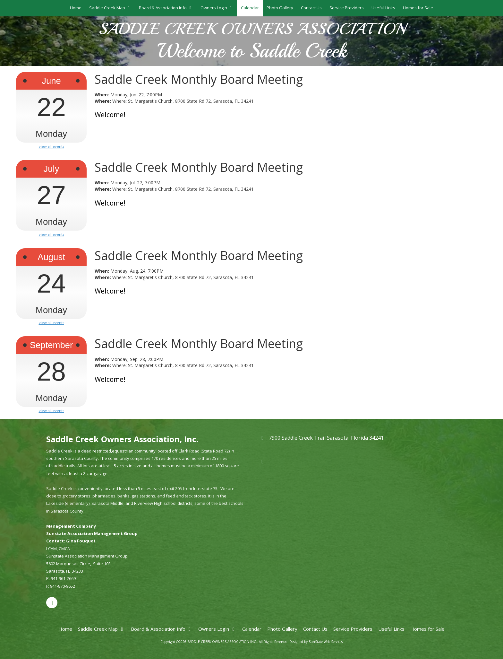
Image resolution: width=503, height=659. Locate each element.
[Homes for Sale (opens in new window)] (418, 8)
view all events (51, 146)
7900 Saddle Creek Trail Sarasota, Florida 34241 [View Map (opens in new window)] (326, 437)
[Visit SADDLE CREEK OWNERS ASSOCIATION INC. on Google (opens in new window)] (51, 602)
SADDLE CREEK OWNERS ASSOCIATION (251, 29)
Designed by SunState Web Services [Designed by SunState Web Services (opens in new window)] (316, 641)
